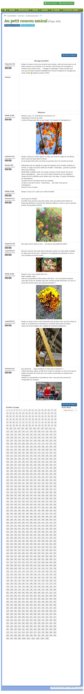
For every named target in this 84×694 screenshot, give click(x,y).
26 (29, 413)
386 (11, 495)
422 (51, 501)
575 (39, 538)
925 (35, 620)
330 (47, 480)
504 (15, 522)
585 (27, 541)
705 (39, 568)
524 (43, 525)
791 (19, 589)
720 (47, 571)
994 (51, 635)
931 (8, 623)
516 (11, 525)
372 (8, 492)
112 (8, 431)
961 (23, 629)
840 (8, 602)
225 (43, 455)
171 (35, 443)
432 (39, 504)
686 (15, 565)
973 (19, 632)
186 (43, 446)
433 (43, 504)
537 (43, 529)
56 (23, 419)
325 (27, 480)
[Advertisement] (41, 40)
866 (8, 608)
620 (11, 550)
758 (43, 580)
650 (27, 556)
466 (19, 513)
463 (8, 513)
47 (45, 416)
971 (11, 632)
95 (45, 425)
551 (47, 532)
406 (39, 498)
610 (23, 547)
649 (23, 556)
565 (51, 535)
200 (47, 449)
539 (51, 529)
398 (8, 498)
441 (23, 507)
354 (39, 486)
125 (8, 434)
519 (23, 525)
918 (8, 620)
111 (54, 428)
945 (11, 626)
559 (27, 535)
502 (8, 522)
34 (55, 413)
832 (27, 599)
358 (55, 486)
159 (39, 440)
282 (11, 471)
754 (27, 580)
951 (35, 626)
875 (43, 608)
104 (26, 428)
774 (55, 583)
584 (23, 541)
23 (20, 413)
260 (27, 465)
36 (10, 416)
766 (23, 583)
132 (35, 434)
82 (55, 422)
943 (55, 623)
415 (23, 501)
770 (39, 583)
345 (55, 483)
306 (55, 474)
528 (8, 529)
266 (51, 465)
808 (35, 592)
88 (23, 425)
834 (35, 599)
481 (27, 516)
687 (19, 565)
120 (39, 431)
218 (15, 455)
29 (39, 413)
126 (11, 434)
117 (27, 431)
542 (11, 532)
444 (35, 507)
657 (55, 556)
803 (15, 592)
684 (8, 565)
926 (39, 620)
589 (43, 541)
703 (31, 568)
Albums (44, 10)
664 (31, 559)
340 (35, 483)
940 (43, 623)
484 (39, 516)
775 (8, 586)
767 (27, 583)
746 (47, 577)
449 (55, 507)
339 (31, 483)
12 (36, 410)
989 (31, 635)
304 (47, 474)
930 (55, 620)
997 (11, 638)
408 (47, 498)
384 (55, 492)
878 (55, 608)
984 (11, 635)
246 (23, 462)
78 (42, 422)
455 (27, 510)
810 (43, 592)
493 (23, 519)
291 (47, 471)
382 (47, 492)
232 (19, 459)
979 (43, 632)
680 (43, 562)
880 (11, 611)
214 (51, 452)
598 (27, 544)
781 (31, 586)
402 (23, 498)
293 (55, 471)
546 (27, 532)
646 (11, 556)
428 (23, 504)
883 (23, 611)
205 (15, 452)
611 (27, 547)
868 (15, 608)
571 (23, 538)
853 (8, 605)
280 (55, 468)
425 (11, 504)
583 (19, 541)
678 (35, 562)
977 (35, 632)
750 (11, 580)
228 (55, 455)
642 (47, 553)
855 (15, 605)
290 (43, 471)
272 (23, 468)
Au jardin (55, 10)
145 (35, 437)
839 (55, 599)
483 (35, 516)
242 (8, 462)
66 (55, 419)
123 (51, 431)
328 (39, 480)
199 (43, 449)
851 (51, 602)
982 (55, 632)
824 (47, 595)
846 (31, 602)
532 (23, 529)
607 (11, 547)
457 (35, 510)
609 (19, 547)
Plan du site (55, 687)
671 (8, 562)
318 (51, 477)
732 (43, 574)
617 (51, 547)
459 (43, 510)
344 (51, 483)
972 (15, 632)
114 (15, 431)
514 (55, 522)
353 (35, 486)
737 (11, 577)
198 (39, 449)
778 (19, 586)
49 (52, 416)
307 (8, 477)
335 (15, 483)
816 (15, 595)
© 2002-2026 (71, 687)
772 (47, 583)
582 (15, 541)
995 (55, 635)
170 (31, 443)
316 (43, 477)
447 (47, 507)
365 (31, 489)
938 (35, 623)
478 (15, 516)
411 (8, 501)
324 (23, 480)
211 (39, 452)
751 (15, 580)
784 (43, 586)
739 (19, 577)
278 (47, 468)
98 (55, 425)
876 (47, 608)
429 (27, 504)
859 (31, 605)
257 (15, 465)
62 (42, 419)
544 (19, 532)
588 (39, 541)
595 (15, 544)
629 (47, 550)
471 (39, 513)
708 (51, 568)
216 (8, 455)
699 (15, 568)
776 (11, 586)
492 (19, 519)
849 (43, 602)
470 (35, 513)
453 (19, 510)
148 (47, 437)
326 (31, 480)
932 (11, 623)
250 (39, 462)
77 (39, 422)
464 (11, 513)
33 (52, 413)
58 (29, 419)
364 (27, 489)
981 (51, 632)
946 (15, 626)
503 (11, 522)
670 (55, 559)
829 (15, 599)
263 (39, 465)
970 (8, 632)
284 (19, 471)
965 (39, 629)
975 (27, 632)
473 (47, 513)
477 (11, 516)
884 (27, 611)
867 (11, 608)
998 (15, 638)
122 (47, 431)
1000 (23, 638)
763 (11, 583)
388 (19, 495)
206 (19, 452)
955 (51, 626)
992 (43, 635)
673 (15, 562)
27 (33, 413)
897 (27, 614)
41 (26, 416)
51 (7, 419)
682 (51, 562)
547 (31, 532)
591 (51, 541)
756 (35, 580)
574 (35, 538)
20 (10, 413)
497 (39, 519)
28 (36, 413)
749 (8, 580)
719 (43, 571)
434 (47, 504)
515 (8, 525)
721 (51, 571)
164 (8, 443)
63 (45, 419)
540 (55, 529)
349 (19, 486)
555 (11, 535)
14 (42, 410)
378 (31, 492)
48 (49, 416)
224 (39, 455)
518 (19, 525)
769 (35, 583)
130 (27, 434)
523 (39, 525)
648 (19, 556)
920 (15, 620)
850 (47, 602)
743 (35, 577)
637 (27, 553)
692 (39, 565)
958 (11, 629)
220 (23, 455)
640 (39, 553)
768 (31, 583)
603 (47, 544)
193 (19, 449)
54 (17, 419)
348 (15, 486)
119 (35, 431)
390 (27, 495)
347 (11, 486)
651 (31, 556)
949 (27, 626)
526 (51, 525)
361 (15, 489)
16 (48, 410)
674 (19, 562)
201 (51, 449)
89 (26, 425)
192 (15, 449)
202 (55, 449)
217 (11, 455)
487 (51, 516)
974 (23, 632)
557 (19, 535)
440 (19, 507)
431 (35, 504)
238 (43, 459)
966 (43, 629)
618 (55, 547)
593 (8, 544)
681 (47, 562)
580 (8, 541)
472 (43, 513)
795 (35, 589)
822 (39, 595)
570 (19, 538)
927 (43, 620)
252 (47, 462)
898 (31, 614)
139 (11, 437)
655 (47, 556)
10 (29, 410)
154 (19, 440)
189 (55, 446)
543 (15, 532)
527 (55, 525)
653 (39, 556)
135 (47, 434)
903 (51, 614)
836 (43, 599)
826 (55, 595)
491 (15, 519)
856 (19, 605)
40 (23, 416)
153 (15, 440)
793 (27, 589)
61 (39, 419)
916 (51, 617)
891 (55, 611)
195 (27, 449)
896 (23, 614)
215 (55, 452)
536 (39, 529)
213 (47, 452)
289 (39, 471)
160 (43, 440)
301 (35, 474)
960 (19, 629)
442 (27, 507)
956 (55, 626)
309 (15, 477)
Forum (35, 10)
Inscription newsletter (66, 3)
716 (31, 571)
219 (19, 455)
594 (11, 544)
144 (31, 437)
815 (11, 595)
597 (23, 544)
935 (23, 623)
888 (43, 611)
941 (47, 623)
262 (35, 465)
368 (43, 489)
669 (51, 559)
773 (51, 583)
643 (51, 553)
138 (8, 437)
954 (47, 626)
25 (26, 413)
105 (30, 428)
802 (11, 592)
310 (19, 477)
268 (8, 468)
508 (31, 522)
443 (31, 507)
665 (35, 559)
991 (39, 635)
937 (31, 623)
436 (55, 504)
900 (39, 614)
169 (27, 443)
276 (39, 468)
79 (45, 422)
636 (23, 553)
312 (27, 477)
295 (11, 474)
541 (8, 532)
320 (8, 480)
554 (8, 535)
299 (27, 474)
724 (11, 574)
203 (8, 452)
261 (31, 465)
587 (35, 541)
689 (27, 565)
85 (13, 425)
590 (47, 541)
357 (51, 486)
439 (15, 507)
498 (43, 519)
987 (23, 635)
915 (47, 617)
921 (19, 620)
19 (7, 413)
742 (31, 577)
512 (47, 522)
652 (35, 556)
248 (31, 462)
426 (15, 504)
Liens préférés (63, 687)
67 (7, 422)
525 (47, 525)
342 (43, 483)
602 (43, 544)
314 (35, 477)
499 (47, 519)
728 (27, 574)
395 (47, 495)
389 (23, 495)
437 (8, 507)
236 (35, 459)
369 (47, 489)
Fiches (12, 10)
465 (15, 513)
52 (10, 419)
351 (27, 486)
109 (46, 428)
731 (39, 574)
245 (19, 462)
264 (43, 465)
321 (11, 480)
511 (43, 522)
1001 (28, 638)
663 (27, 559)
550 (43, 532)
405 (35, 498)
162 (51, 440)
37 (13, 416)
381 (43, 492)
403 (27, 498)
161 (47, 440)
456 (31, 510)
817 (19, 595)
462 (55, 510)
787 (55, 586)
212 (43, 452)
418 (35, 501)
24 (23, 413)
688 (23, 565)
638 (31, 553)
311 (23, 477)
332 (55, 480)
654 (43, 556)
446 (43, 507)
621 (15, 550)
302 (39, 474)
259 (23, 465)
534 (31, 529)
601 (39, 544)
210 (35, 452)
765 (19, 583)
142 (23, 437)
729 (31, 574)
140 (15, 437)
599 (31, 544)
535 (35, 529)
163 (55, 440)
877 (51, 608)
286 (27, 471)
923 (27, 620)
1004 (42, 638)
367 (39, 489)
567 (8, 538)
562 (39, 535)
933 (15, 623)
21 (13, 413)
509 (35, 522)
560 (31, 535)
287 (31, 471)
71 (20, 422)
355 (43, 486)
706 (43, 568)
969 (55, 629)
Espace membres (51, 3)
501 (55, 519)
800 (55, 589)
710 (8, 571)
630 (51, 550)
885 (31, 611)
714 (23, 571)
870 (23, 608)
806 (27, 592)
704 (35, 568)
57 (26, 419)
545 (23, 532)
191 (11, 449)
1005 (47, 638)
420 (43, 501)
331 (51, 480)
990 (35, 635)
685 (11, 565)
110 (50, 428)
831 (23, 599)
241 (55, 459)
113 (11, 431)
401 (19, 498)
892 (8, 614)
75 (33, 422)
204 (11, 452)
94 (42, 425)
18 (55, 410)
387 (15, 495)
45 (39, 416)
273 (27, 468)
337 (23, 483)
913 (39, 617)
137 (55, 434)
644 (55, 553)
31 (45, 413)
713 (19, 571)
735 (55, 574)
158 (35, 440)
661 (19, 559)
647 (15, 556)
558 (23, 535)
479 (19, 516)
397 (55, 495)
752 (19, 580)
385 (8, 495)
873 (35, 608)
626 (35, 550)
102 (19, 428)
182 (27, 446)
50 (55, 416)
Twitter (27, 25)
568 (11, 538)
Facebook (12, 25)
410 (55, 498)
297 (19, 474)
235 (31, 459)
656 (51, 556)
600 (35, 544)
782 (35, 586)
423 (55, 501)
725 (15, 574)
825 (51, 595)
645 (8, 556)
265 (47, 465)
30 (42, 413)
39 (20, 416)
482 (31, 516)
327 (35, 480)
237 (39, 459)
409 (51, 498)
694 (47, 565)
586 (31, 541)
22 (17, 413)
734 (51, 574)
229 (8, 459)
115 (19, 431)
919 (11, 620)
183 (31, 446)
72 (23, 422)
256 (11, 465)
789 (11, 589)
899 (35, 614)
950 (31, 626)
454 (23, 510)
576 (43, 538)
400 (15, 498)
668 (47, 559)
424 (8, 504)
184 (35, 446)
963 (31, 629)
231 (15, 459)
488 (55, 516)
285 (23, 471)
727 (23, 574)
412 (11, 501)
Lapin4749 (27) (10, 251)
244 (15, 462)
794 (31, 589)
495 (31, 519)
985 (15, 635)
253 (51, 462)
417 (31, 501)
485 (43, 516)
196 (31, 449)
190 (8, 449)
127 (15, 434)
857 (23, 605)
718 (39, 571)
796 (39, 589)
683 (55, 562)
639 (35, 553)
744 (39, 577)
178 (11, 446)
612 (31, 547)
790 (15, 589)
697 (8, 568)
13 (39, 410)
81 (52, 422)
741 (27, 577)
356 (47, 486)
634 (15, 553)
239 (47, 459)
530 (15, 529)
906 (11, 617)
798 (47, 589)
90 (29, 425)
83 (7, 425)
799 (51, 589)
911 (31, 617)
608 (15, 547)
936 (27, 623)
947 (19, 626)
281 (8, 471)
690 (31, 565)
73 (26, 422)
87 (20, 425)
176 (55, 443)
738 (15, 577)
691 (35, 565)
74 (29, 422)
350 (23, 486)
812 (51, 592)
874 (39, 608)
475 (55, 513)
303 (43, 474)
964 (35, 629)
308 (11, 477)
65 (52, 419)
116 (23, 431)
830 (19, 599)
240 (51, 459)
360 (11, 489)
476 (8, 516)
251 (43, 462)
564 (47, 535)
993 (47, 635)
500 (51, 519)
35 (7, 416)
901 (43, 614)
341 (39, 483)
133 (39, 434)
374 (15, 492)
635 (19, 553)
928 (47, 620)
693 (43, 565)
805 (23, 592)
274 (31, 468)
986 (19, 635)
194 (23, 449)
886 (35, 611)
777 (15, 586)
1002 (33, 638)
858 (27, 605)
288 (35, 471)
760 (51, 580)
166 (15, 443)
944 (8, 626)
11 (32, 410)
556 (15, 535)
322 (15, 480)
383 (51, 492)
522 (35, 525)
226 (47, 455)
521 (31, 525)
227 (51, 455)
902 (47, 614)
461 (51, 510)
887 (39, 611)
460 (47, 510)
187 (47, 446)
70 (17, 422)
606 (8, 547)
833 (31, 599)
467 (23, 513)
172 (39, 443)
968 (51, 629)
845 (27, 602)
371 (55, 489)
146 (39, 437)
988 (27, 635)
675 (23, 562)
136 (51, 434)
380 (39, 492)
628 (43, 550)
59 (33, 419)
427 (19, 504)
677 (31, 562)
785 (47, 586)
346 (8, 486)
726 (19, 574)
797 (43, 589)
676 (27, 562)
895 (19, 614)
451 (11, 510)
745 (43, 577)
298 (23, 474)
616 (47, 547)
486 (47, 516)
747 (51, 577)
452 (15, 510)
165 (11, 443)
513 (51, 522)
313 (31, 477)
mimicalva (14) (9, 156)
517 (15, 525)
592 (55, 541)
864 (51, 605)
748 (55, 577)
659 (11, 559)
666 (39, 559)
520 (27, 525)
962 (27, 629)
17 (52, 410)
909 (23, 617)
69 (13, 422)
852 (55, 602)
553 (55, 532)
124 (55, 431)
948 (23, 626)
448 (51, 507)
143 (27, 437)
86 (17, 425)
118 (31, 431)
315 (39, 477)
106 (34, 428)
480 (23, 516)
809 (39, 592)
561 (35, 535)
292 (51, 471)
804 (19, 592)
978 (39, 632)
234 (27, 459)
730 (35, 574)
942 (51, 623)
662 (23, 559)
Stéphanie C (79, 687)
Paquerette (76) (10, 64)
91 (33, 425)
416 (27, 501)
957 (8, 629)
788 (8, 589)
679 (39, 562)
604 (51, 544)
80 (49, 422)
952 (39, 626)
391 (31, 495)
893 (11, 614)
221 (27, 455)
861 (39, 605)
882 (19, 611)
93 (39, 425)
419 (39, 501)
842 (15, 602)
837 (47, 599)
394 (43, 495)
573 (31, 538)
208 (27, 452)
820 (31, 595)
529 (11, 529)
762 (8, 583)
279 (51, 468)
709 (55, 568)
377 (27, 492)
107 (38, 428)
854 (11, 605)
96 (49, 425)
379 (35, 492)
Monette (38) (9, 165)
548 (35, 532)
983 (8, 635)
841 (11, 602)
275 (35, 468)
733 (47, 574)
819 (27, 595)
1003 (37, 638)
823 (43, 595)
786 (51, 586)
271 (19, 468)
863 (47, 605)
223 (35, 455)
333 (8, 483)
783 (39, 586)
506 (23, 522)
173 (43, 443)
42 (29, 416)
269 (11, 468)
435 (51, 504)
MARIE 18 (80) (9, 115)
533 (27, 529)
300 (31, 474)
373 (11, 492)
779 (23, 586)
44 (36, 416)
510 (39, 522)
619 (8, 550)
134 (43, 434)
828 (11, 599)
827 (8, 599)
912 (35, 617)
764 (15, 583)
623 (23, 550)
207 (23, 452)
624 (27, 550)
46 (42, 416)
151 (8, 440)
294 (8, 474)
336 (19, 483)
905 (8, 617)
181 (23, 446)
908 (19, 617)
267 (55, 465)
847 (35, 602)
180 (19, 446)
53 (13, 419)
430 (31, 504)
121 (43, 431)
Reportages (23, 10)
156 (27, 440)
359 (8, 489)
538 (47, 529)
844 (23, 602)
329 (43, 480)
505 (19, 522)
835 (39, 599)
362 (19, 489)
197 (35, 449)
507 (27, 522)
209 (31, 452)
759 (47, 580)
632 (8, 553)
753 (23, 580)
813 (55, 592)
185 (39, 446)
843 (19, 602)
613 (35, 547)
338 (27, 483)
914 (43, 617)
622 (19, 550)
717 (35, 571)
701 (23, 568)
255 (8, 465)
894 (15, 614)
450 (8, 510)
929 (51, 620)
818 (23, 595)
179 (15, 446)
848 (39, 602)
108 (42, 428)
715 (27, 571)
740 (23, 577)
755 (31, 580)
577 (47, 538)
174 (47, 443)
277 (43, 468)
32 (49, 413)
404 (31, 498)
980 (47, 632)
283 (15, 471)
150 (55, 437)
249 (35, 462)
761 (55, 580)
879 (8, 611)
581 (11, 541)
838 (51, 599)
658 (8, 559)
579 (55, 538)
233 (23, 459)
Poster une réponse (69, 55)
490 (11, 519)
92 (36, 425)
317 (47, 477)
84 (10, 425)
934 (19, 623)
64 (49, 419)
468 (27, 513)
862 (43, 605)
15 (45, 410)
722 (55, 571)
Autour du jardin (70, 10)
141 (19, 437)
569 (15, 538)
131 (31, 434)
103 (23, 428)
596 (19, 544)
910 (27, 617)
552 (51, 532)
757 (39, 580)
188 (51, 446)
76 (36, 422)
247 (27, 462)
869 (19, 608)
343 (47, 483)
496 (35, 519)
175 (51, 443)
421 (47, 501)
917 (55, 617)
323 (19, 480)
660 (15, 559)
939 (39, 623)
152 (11, 440)
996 (8, 638)
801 (8, 592)
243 (11, 462)
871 (27, 608)
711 (11, 571)
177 (8, 446)
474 (51, 513)
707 (47, 568)
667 (43, 559)
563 (43, 535)
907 (15, 617)
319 (55, 477)
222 (31, 455)
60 (36, 419)
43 (33, 416)
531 (19, 529)
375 (19, 492)
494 (27, 519)
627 (39, 550)
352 (31, 486)
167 (19, 443)
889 (47, 611)
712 (15, 571)
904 (55, 614)
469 (31, 513)
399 (11, 498)
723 (8, 574)
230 (11, 459)
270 (15, 468)
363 (23, 489)
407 (43, 498)
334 (11, 483)
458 (39, 510)
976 (31, 632)
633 (11, 553)
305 (51, 474)
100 (11, 428)
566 (55, 535)
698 (11, 568)
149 (51, 437)
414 (19, 501)
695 (51, 565)
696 (55, 565)
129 (23, 434)
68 (10, 422)
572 (27, 538)
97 (52, 425)
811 (47, 592)
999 (19, 638)
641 (43, 553)
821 (35, 595)
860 (35, 605)
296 (15, 474)
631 (55, 550)
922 (23, 620)
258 (19, 465)
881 (15, 611)
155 (23, 440)
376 (23, 492)
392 (35, 495)
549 (39, 532)
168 (23, 443)
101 (15, 428)
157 (31, 440)
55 (20, 419)
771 (43, 583)
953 (43, 626)
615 (43, 547)
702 (27, 568)
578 (51, 538)
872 (31, 608)
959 (15, 629)
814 (8, 595)
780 (27, 586)
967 (47, 629)
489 (8, 519)
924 (31, 620)
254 (55, 462)
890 (51, 611)
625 (31, 550)
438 (11, 507)
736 (8, 577)
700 (19, 568)
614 (39, 547)
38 (17, 416)
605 (55, 544)
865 (55, 605)
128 (19, 434)
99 (7, 428)
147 (43, 437)
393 (39, 495)
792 (23, 589)
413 (15, 501)
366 (35, 489)
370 (51, 489)
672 (11, 562)
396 (51, 495)
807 (31, 592)
